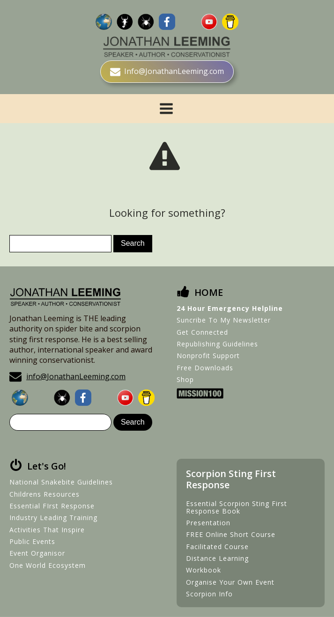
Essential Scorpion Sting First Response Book (236, 507)
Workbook (203, 569)
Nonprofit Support (208, 355)
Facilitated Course (217, 546)
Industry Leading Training (53, 517)
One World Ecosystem (47, 565)
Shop (185, 379)
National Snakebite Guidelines (61, 481)
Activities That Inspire (47, 529)
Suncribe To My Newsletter (224, 319)
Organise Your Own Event (230, 582)
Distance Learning (217, 558)
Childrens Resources (44, 494)
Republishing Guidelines (217, 343)
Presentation (208, 522)
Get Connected (202, 332)
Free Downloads (205, 367)
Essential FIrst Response (52, 505)
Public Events (32, 541)
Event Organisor (37, 553)
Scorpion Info (209, 593)
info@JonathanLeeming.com (76, 376)
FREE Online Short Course (230, 534)
